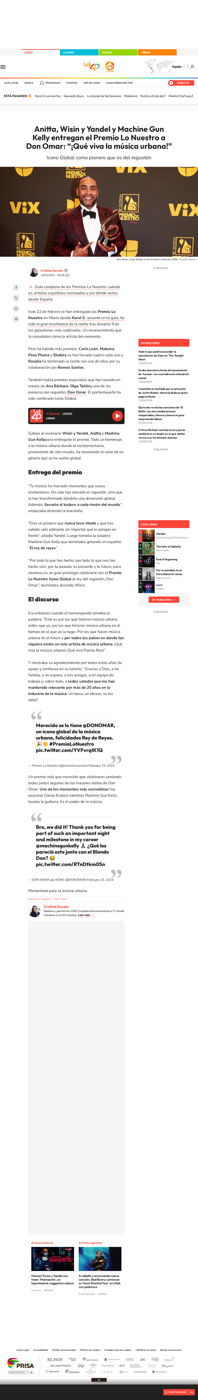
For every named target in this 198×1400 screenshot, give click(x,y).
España (176, 66)
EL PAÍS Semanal (136, 1364)
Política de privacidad (64, 1350)
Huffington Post (60, 1364)
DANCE (107, 52)
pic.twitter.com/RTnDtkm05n (70, 864)
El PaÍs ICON (107, 1370)
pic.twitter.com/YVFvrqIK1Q (69, 750)
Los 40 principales (73, 1359)
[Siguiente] (192, 96)
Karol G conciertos (48, 96)
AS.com (141, 1359)
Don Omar (61, 899)
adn (153, 1359)
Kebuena (164, 1364)
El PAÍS (55, 1359)
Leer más (84, 915)
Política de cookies (90, 1350)
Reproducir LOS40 (117, 416)
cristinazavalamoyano (66, 270)
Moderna (71, 1370)
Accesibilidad (40, 1350)
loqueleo (140, 1370)
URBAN (146, 52)
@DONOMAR (98, 725)
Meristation (159, 1370)
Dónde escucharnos (171, 1350)
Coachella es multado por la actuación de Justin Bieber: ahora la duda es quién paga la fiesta (163, 392)
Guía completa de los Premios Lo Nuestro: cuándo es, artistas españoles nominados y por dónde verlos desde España (74, 293)
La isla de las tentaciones (104, 96)
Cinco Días (107, 1364)
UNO (81, 1364)
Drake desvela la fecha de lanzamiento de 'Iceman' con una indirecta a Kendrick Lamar (163, 374)
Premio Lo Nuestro (39, 899)
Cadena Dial (122, 1364)
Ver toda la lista (162, 599)
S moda (123, 1370)
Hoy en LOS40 (92, 82)
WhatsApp (16, 308)
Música (28, 82)
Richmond (52, 1370)
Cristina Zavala (52, 270)
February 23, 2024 (101, 766)
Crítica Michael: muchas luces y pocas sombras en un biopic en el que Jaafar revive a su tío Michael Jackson (161, 433)
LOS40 (28, 52)
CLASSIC (68, 52)
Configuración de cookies (117, 1350)
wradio (92, 1364)
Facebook (16, 287)
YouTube (91, 1308)
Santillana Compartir (112, 1359)
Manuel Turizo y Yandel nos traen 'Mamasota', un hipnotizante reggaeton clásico (52, 1279)
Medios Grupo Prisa (20, 1372)
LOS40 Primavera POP (119, 82)
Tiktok (83, 1308)
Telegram (16, 319)
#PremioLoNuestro (71, 744)
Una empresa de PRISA (20, 1362)
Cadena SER (128, 1359)
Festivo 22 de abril (153, 96)
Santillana (91, 1359)
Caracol (168, 1359)
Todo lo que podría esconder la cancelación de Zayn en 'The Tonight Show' (161, 355)
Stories (122, 1308)
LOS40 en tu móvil (146, 1350)
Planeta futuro (150, 1364)
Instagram (76, 1308)
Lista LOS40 (11, 82)
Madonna (130, 96)
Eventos (72, 82)
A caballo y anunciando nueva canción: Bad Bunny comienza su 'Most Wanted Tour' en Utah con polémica (99, 1281)
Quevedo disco (74, 96)
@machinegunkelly (57, 845)
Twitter (16, 298)
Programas (53, 82)
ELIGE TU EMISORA (177, 1392)
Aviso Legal (22, 1350)
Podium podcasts (90, 1370)
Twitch (114, 1308)
